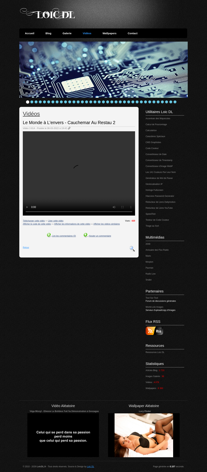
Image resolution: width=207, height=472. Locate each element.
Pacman (149, 268)
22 (116, 102)
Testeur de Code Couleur (157, 220)
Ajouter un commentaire (100, 236)
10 (65, 102)
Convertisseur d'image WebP (159, 166)
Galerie (67, 33)
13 (78, 102)
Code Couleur (152, 148)
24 (124, 102)
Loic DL (90, 466)
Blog (48, 33)
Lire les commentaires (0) (64, 236)
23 (120, 102)
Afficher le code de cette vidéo (37, 224)
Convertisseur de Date (156, 154)
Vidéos (87, 33)
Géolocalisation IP (154, 184)
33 (162, 102)
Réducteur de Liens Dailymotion (160, 202)
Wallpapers (109, 33)
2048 (148, 244)
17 (95, 102)
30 (150, 102)
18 (99, 102)
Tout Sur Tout (152, 298)
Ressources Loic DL (155, 352)
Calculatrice (151, 130)
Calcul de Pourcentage (156, 124)
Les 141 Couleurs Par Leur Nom (161, 172)
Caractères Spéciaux (155, 136)
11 (70, 102)
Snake (149, 280)
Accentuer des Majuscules (158, 118)
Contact (133, 33)
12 (74, 102)
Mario (148, 256)
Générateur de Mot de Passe (159, 178)
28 (141, 102)
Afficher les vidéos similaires (106, 224)
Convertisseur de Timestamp (159, 160)
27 (137, 102)
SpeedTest (151, 214)
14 (82, 102)
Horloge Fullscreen (154, 190)
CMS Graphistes (153, 142)
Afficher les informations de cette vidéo (72, 224)
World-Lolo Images (154, 307)
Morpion (149, 262)
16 (91, 102)
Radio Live (151, 274)
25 (129, 102)
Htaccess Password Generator (160, 196)
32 (158, 102)
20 (107, 102)
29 (145, 102)
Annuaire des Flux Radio (157, 250)
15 (86, 102)
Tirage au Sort (152, 226)
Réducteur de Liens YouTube (159, 208)
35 (171, 102)
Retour (26, 247)
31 (154, 102)
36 (175, 102)
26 (133, 102)
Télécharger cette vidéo (34, 221)
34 (166, 102)
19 (103, 102)
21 (112, 102)
